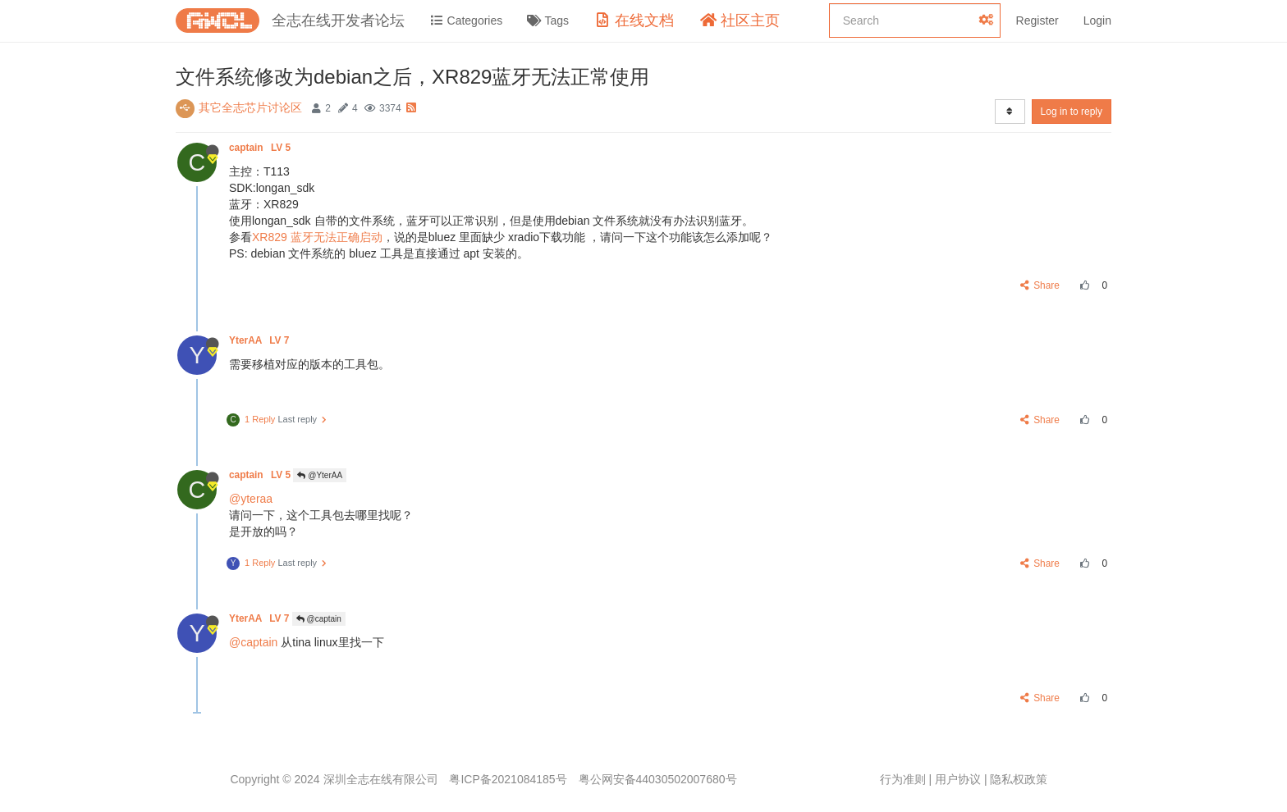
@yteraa (251, 498)
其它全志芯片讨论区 (250, 107)
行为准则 (903, 779)
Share (1040, 285)
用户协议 (958, 779)
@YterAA (319, 475)
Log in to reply (1071, 111)
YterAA (260, 340)
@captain (318, 618)
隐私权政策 (1018, 779)
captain (261, 147)
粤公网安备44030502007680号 (658, 779)
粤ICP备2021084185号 (507, 779)
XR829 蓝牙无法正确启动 (317, 237)
